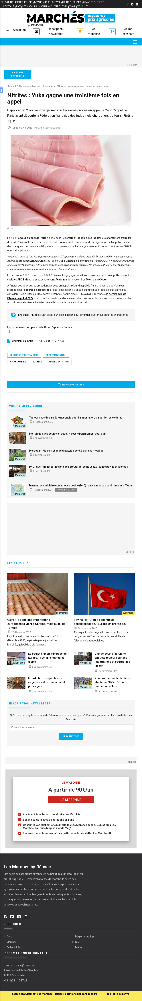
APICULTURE (21, 2)
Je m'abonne (94, 31)
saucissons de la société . (74, 279)
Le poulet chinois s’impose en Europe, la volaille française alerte (47, 657)
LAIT (18, 6)
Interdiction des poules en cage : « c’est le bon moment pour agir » (68, 433)
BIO (30, 2)
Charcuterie (18, 361)
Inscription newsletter (56, 31)
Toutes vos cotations (71, 384)
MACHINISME (45, 6)
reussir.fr (7, 2)
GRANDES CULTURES (93, 2)
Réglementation (56, 355)
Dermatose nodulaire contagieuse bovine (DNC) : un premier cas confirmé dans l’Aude (80, 485)
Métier (79, 947)
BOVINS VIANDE (42, 2)
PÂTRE (57, 6)
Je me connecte (128, 31)
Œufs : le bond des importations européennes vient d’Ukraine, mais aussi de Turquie (36, 624)
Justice (37, 361)
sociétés (20, 279)
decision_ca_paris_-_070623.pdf (31, 340)
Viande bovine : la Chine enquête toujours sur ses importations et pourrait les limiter (112, 659)
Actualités (19, 30)
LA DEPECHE (8, 6)
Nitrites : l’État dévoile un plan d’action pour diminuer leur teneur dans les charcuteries (79, 314)
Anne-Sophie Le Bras (49, 127)
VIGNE (72, 6)
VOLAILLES (82, 6)
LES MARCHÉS (29, 6)
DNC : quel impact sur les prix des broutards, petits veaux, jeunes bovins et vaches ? (78, 466)
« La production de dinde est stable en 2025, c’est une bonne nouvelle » (113, 682)
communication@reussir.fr (19, 965)
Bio (77, 942)
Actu (9, 936)
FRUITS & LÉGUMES (71, 2)
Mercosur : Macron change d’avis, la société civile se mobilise (66, 450)
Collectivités (13, 947)
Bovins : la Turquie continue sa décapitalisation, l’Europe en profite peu (100, 622)
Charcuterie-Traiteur (24, 355)
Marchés (12, 942)
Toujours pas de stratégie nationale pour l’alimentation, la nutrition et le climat (75, 417)
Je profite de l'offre (117, 993)
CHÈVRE (56, 2)
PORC (65, 6)
